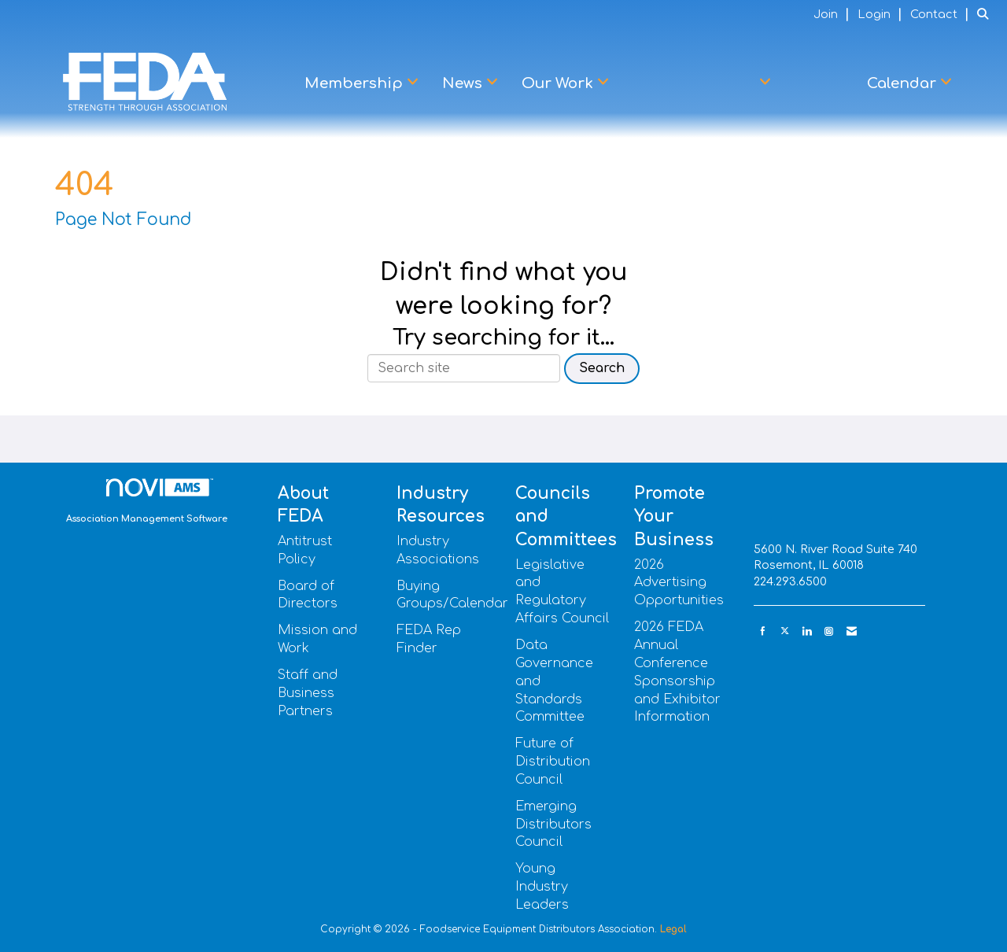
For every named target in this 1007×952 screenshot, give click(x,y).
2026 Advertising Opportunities (679, 583)
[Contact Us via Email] (851, 631)
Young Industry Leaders (542, 887)
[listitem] (833, 14)
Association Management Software (146, 501)
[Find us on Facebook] (763, 631)
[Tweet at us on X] (785, 631)
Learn (819, 83)
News (464, 83)
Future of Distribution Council (552, 761)
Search (602, 368)
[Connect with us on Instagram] (829, 631)
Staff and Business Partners (308, 693)
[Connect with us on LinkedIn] (807, 631)
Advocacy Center (694, 83)
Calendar (903, 83)
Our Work (559, 83)
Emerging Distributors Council (553, 824)
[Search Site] (986, 14)
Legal (673, 929)
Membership (355, 83)
